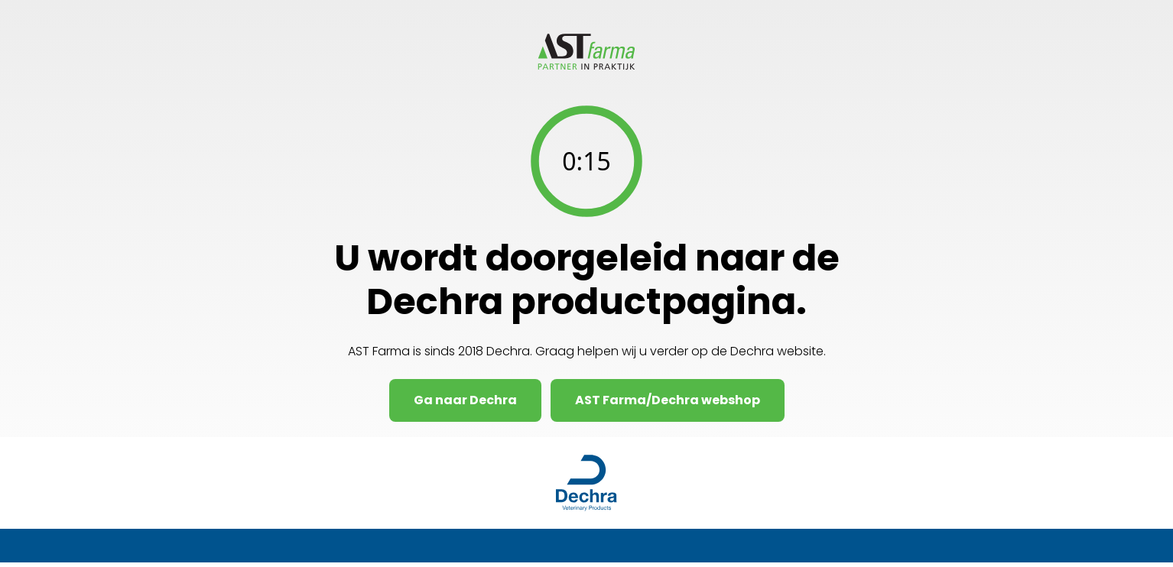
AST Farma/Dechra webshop (667, 400)
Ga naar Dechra (465, 400)
